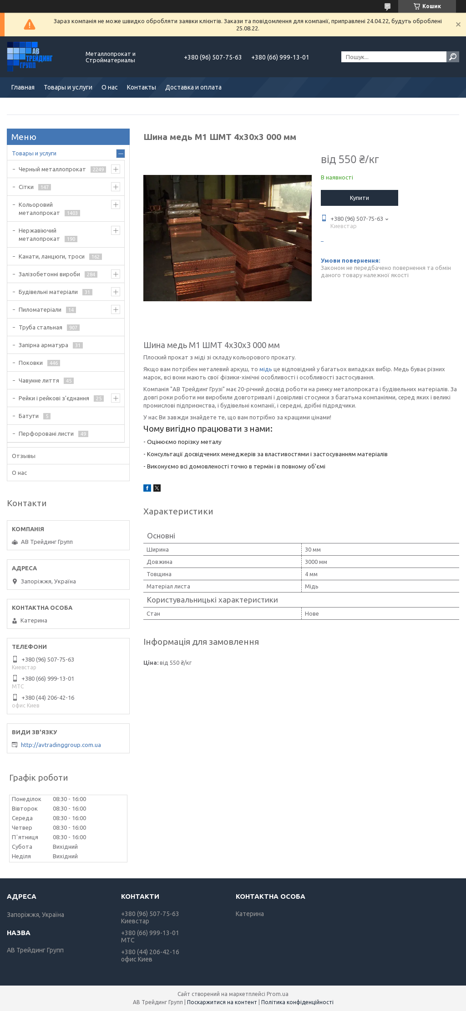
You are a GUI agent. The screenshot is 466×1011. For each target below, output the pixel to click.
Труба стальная (40, 327)
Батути (29, 416)
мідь (265, 369)
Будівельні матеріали (48, 292)
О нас (109, 87)
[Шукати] (452, 56)
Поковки (31, 362)
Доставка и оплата (193, 87)
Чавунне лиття (39, 380)
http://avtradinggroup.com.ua (61, 745)
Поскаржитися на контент (222, 1002)
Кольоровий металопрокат (39, 208)
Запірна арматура (43, 345)
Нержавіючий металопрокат (39, 234)
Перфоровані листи (46, 433)
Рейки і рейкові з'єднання (54, 398)
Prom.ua (278, 994)
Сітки (26, 187)
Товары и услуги (68, 87)
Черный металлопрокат (52, 169)
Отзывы (23, 456)
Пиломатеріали (40, 309)
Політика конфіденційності (297, 1002)
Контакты (141, 87)
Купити (359, 197)
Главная (23, 87)
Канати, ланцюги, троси (52, 256)
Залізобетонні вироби (49, 274)
